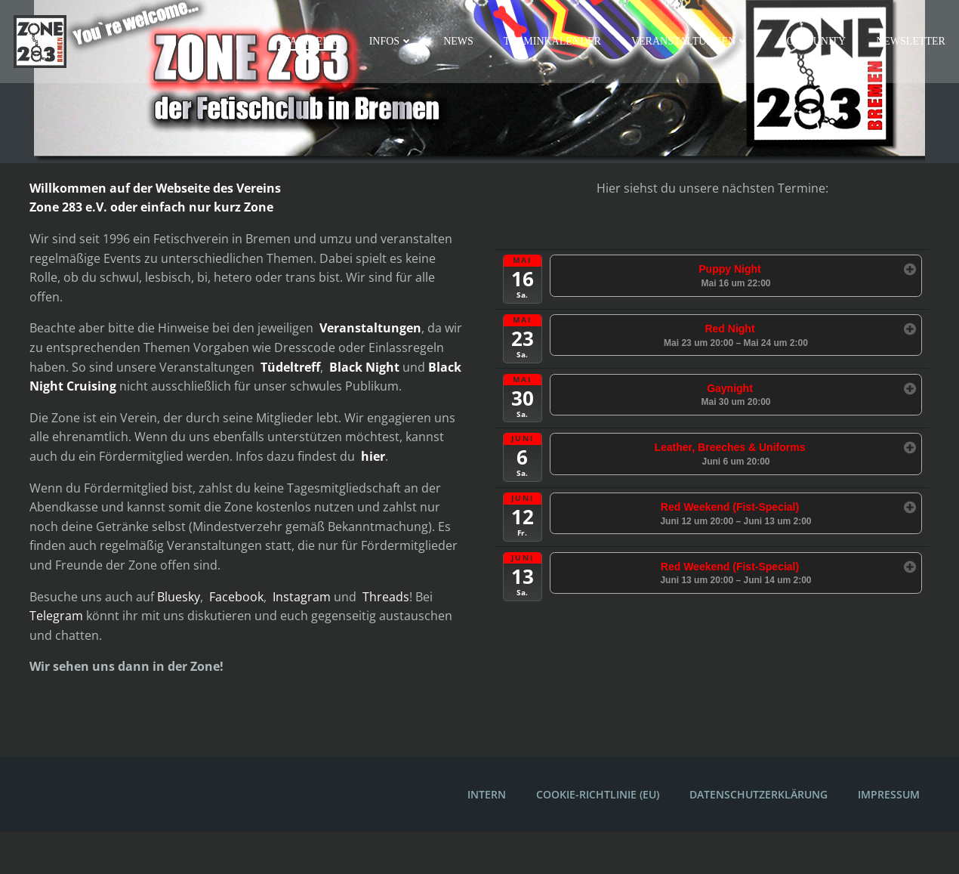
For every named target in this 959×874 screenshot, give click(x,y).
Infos (393, 42)
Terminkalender (554, 42)
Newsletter (913, 42)
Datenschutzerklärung (756, 836)
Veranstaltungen (692, 42)
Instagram (304, 635)
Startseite (310, 42)
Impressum (886, 836)
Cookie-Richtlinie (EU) (595, 836)
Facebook (238, 635)
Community (815, 42)
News (461, 42)
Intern (484, 836)
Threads (388, 635)
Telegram (58, 655)
